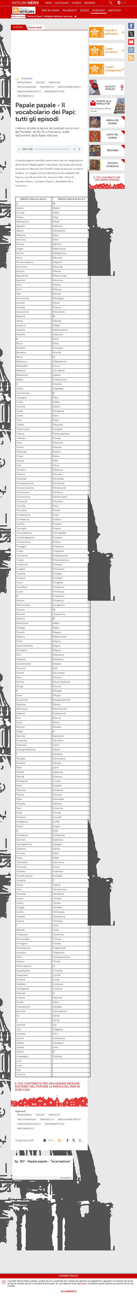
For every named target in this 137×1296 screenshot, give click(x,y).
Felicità (20, 777)
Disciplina (21, 650)
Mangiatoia (59, 231)
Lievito (20, 1052)
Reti (55, 668)
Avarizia (20, 330)
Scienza (57, 777)
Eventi (84, 10)
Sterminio (58, 862)
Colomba (21, 479)
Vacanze (57, 998)
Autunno (21, 325)
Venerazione (60, 1011)
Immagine (21, 944)
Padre (56, 402)
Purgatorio (59, 605)
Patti (55, 461)
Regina (57, 641)
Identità (20, 930)
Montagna (58, 298)
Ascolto (20, 303)
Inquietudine (23, 971)
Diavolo (20, 632)
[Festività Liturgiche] (107, 165)
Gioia (19, 858)
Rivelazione (59, 713)
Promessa (58, 592)
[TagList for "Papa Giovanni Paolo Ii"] (29, 91)
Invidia (19, 1002)
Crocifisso (21, 587)
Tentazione (59, 916)
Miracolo (58, 267)
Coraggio (21, 547)
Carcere (20, 407)
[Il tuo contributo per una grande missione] (107, 181)
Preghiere (58, 551)
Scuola (57, 781)
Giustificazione (24, 876)
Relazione (58, 655)
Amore (20, 244)
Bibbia (19, 380)
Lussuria (20, 1074)
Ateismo (20, 316)
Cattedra (21, 438)
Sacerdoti (58, 736)
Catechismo (23, 429)
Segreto (57, 786)
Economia (22, 700)
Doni (19, 677)
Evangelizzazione (25, 750)
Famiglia (20, 759)
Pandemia (58, 411)
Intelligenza (22, 989)
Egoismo (21, 704)
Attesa (19, 321)
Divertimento (23, 664)
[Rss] (132, 58)
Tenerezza (58, 912)
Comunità (21, 501)
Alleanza (21, 235)
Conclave (21, 510)
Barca (19, 357)
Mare (56, 240)
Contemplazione (25, 537)
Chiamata (21, 452)
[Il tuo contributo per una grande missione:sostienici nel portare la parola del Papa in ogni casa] (49, 1093)
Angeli (19, 249)
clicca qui (81, 1284)
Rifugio (57, 695)
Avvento (20, 334)
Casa (18, 420)
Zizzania (57, 1056)
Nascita (57, 321)
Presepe (57, 565)
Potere (57, 542)
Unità (56, 980)
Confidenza (22, 519)
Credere (20, 569)
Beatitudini (22, 366)
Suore (56, 867)
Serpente (58, 790)
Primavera (58, 569)
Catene (20, 434)
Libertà (20, 1047)
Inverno (20, 998)
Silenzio (57, 804)
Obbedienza (59, 362)
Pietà (56, 515)
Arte (18, 294)
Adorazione (22, 222)
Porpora (57, 537)
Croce (19, 583)
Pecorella (58, 479)
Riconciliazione (61, 682)
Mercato (57, 258)
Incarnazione (23, 948)
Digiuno (20, 637)
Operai (57, 375)
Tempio (57, 898)
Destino (20, 619)
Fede (19, 768)
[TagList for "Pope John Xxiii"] (27, 87)
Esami (19, 722)
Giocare (20, 853)
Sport (56, 853)
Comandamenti (24, 483)
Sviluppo (57, 876)
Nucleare (58, 348)
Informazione (23, 966)
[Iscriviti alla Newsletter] (107, 105)
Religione (58, 659)
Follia (19, 813)
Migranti (57, 262)
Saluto (56, 750)
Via (54, 1025)
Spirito (56, 849)
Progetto (58, 583)
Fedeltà (20, 772)
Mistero (57, 285)
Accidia (20, 213)
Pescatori (58, 501)
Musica (57, 307)
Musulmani (59, 312)
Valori (56, 1002)
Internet (20, 993)
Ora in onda (50, 10)
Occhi (56, 366)
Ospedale (58, 389)
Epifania (20, 713)
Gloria (19, 885)
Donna (20, 682)
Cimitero (21, 470)
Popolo (57, 528)
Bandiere (21, 352)
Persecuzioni (60, 497)
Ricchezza (58, 673)
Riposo (57, 704)
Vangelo (57, 1007)
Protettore (58, 596)
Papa (48, 3)
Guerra (20, 921)
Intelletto (21, 984)
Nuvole (57, 352)
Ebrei (19, 695)
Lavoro (20, 1038)
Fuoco (19, 826)
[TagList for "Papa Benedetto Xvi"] (54, 91)
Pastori (57, 452)
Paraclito (58, 425)
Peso (56, 506)
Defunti (20, 601)
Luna (19, 1065)
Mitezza (57, 289)
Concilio (21, 506)
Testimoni (58, 935)
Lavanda (20, 1034)
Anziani (20, 271)
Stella (56, 858)
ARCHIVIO (114, 10)
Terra (56, 926)
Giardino (21, 849)
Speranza (58, 840)
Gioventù (21, 867)
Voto (55, 1047)
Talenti (56, 885)
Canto (19, 402)
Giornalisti (21, 862)
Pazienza (58, 470)
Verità (56, 1020)
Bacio (19, 343)
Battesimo (21, 362)
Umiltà (56, 975)
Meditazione (60, 253)
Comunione (23, 492)
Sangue (57, 763)
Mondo (89, 3)
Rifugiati (57, 691)
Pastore (57, 447)
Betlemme (22, 375)
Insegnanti (22, 975)
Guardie (20, 916)
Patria (56, 456)
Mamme (57, 226)
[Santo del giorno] (107, 136)
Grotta (19, 912)
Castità (20, 425)
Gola (18, 889)
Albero (20, 231)
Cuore (19, 592)
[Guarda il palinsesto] (107, 32)
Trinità (56, 962)
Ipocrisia (21, 1011)
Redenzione (59, 637)
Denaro (20, 610)
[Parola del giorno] (107, 122)
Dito (18, 655)
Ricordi (57, 686)
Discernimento (24, 646)
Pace (56, 398)
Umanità (57, 971)
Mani (55, 235)
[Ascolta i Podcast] (107, 87)
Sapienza (58, 772)
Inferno (20, 962)
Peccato (57, 474)
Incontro (21, 953)
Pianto (56, 510)
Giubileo (21, 871)
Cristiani (20, 578)
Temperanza (60, 889)
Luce (19, 1061)
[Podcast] (59, 1140)
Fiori (18, 808)
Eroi (18, 718)
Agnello (20, 226)
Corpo (19, 551)
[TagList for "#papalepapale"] (24, 82)
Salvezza (57, 754)
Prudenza (58, 601)
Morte (56, 303)
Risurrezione (60, 709)
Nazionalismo (60, 330)
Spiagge (57, 844)
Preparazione (60, 556)
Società (57, 817)
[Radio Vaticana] (26, 10)
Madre (56, 208)
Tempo (57, 903)
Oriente (57, 384)
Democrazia (23, 605)
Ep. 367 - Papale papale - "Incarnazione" (43, 1161)
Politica (57, 519)
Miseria (57, 271)
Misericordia (60, 276)
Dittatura (21, 659)
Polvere (57, 524)
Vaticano (62, 3)
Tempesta (58, 894)
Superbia (58, 871)
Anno (19, 258)
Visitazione (59, 1038)
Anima (19, 253)
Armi (19, 289)
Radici (56, 623)
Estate (19, 731)
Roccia (57, 718)
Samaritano (59, 759)
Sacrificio (58, 741)
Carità (19, 411)
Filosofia (20, 804)
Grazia (19, 903)
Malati (56, 222)
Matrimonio (59, 249)
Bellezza (20, 371)
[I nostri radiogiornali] (107, 69)
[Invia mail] (48, 1140)
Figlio (19, 799)
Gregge (20, 907)
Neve (56, 339)
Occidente (59, 371)
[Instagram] (132, 50)
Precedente (65, 1178)
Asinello (20, 307)
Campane (21, 398)
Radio (56, 628)
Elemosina (22, 709)
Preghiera (58, 547)
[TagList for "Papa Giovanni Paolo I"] (69, 87)
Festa (19, 786)
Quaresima (59, 614)
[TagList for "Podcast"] (40, 82)
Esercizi (20, 727)
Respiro (57, 664)
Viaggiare (58, 1029)
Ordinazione (60, 380)
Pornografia (59, 533)
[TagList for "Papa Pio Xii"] (54, 82)
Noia (55, 343)
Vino (55, 1034)
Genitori (20, 840)
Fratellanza (22, 822)
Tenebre (57, 907)
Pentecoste (59, 488)
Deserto (20, 614)
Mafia (56, 213)
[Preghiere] (107, 150)
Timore (57, 939)
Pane (56, 416)
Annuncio (21, 267)
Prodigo (57, 574)
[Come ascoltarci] (107, 50)
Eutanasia (21, 745)
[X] (132, 34)
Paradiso (57, 429)
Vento (56, 1016)
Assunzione (22, 312)
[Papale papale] (34, 27)
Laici (18, 1029)
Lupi (18, 1070)
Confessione (23, 515)
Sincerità (58, 808)
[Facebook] (132, 26)
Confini (20, 524)
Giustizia (21, 880)
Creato (20, 560)
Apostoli (20, 280)
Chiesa (76, 3)
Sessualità (58, 799)
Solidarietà (59, 835)
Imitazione (22, 935)
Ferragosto (22, 781)
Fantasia (20, 763)
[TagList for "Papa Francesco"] (25, 96)
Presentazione (61, 560)
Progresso (58, 587)
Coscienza (22, 556)
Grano (19, 898)
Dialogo (20, 628)
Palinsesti (69, 10)
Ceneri (20, 447)
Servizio (57, 795)
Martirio (57, 244)
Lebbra (20, 1043)
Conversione (23, 542)
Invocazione (23, 1007)
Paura (56, 465)
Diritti (19, 641)
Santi (56, 768)
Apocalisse (22, 276)
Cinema (20, 474)
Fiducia (20, 795)
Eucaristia (21, 741)
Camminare (22, 393)
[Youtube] (132, 42)
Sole (55, 831)
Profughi (58, 578)
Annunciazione (24, 262)
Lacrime (20, 1025)
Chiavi (19, 456)
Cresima (20, 574)
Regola (57, 650)
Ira (17, 1016)
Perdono (58, 492)
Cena (19, 443)
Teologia (57, 921)
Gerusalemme (24, 844)
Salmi (56, 745)
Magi (55, 217)
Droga (19, 686)
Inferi (19, 957)
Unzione (58, 989)
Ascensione (22, 298)
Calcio (19, 389)
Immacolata (22, 939)
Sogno (56, 826)
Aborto (20, 208)
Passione (58, 443)
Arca (18, 285)
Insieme (20, 980)
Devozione (22, 623)
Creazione (22, 565)
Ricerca (57, 677)
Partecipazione (61, 434)
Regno (56, 646)
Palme (56, 407)
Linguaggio (22, 1056)
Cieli (18, 465)
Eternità (20, 736)
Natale (56, 325)
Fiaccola (20, 790)
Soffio (56, 822)
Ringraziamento (62, 700)
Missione (58, 280)
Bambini (20, 348)
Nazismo (58, 334)
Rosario (57, 727)
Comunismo (23, 497)
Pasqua (57, 438)
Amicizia (21, 240)
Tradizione (59, 953)
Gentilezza (22, 835)
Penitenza (58, 483)
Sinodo (57, 813)
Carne (19, 416)
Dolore (20, 673)
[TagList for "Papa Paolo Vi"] (47, 87)
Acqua (19, 217)
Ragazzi (57, 632)
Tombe (57, 944)
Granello (21, 894)
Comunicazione (25, 488)
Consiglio (21, 528)
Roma (56, 722)
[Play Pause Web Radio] (76, 16)
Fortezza (21, 817)
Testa (56, 930)
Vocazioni (58, 1043)
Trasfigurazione (61, 957)
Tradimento (59, 948)
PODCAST (98, 10)
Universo (58, 984)
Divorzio (21, 668)
